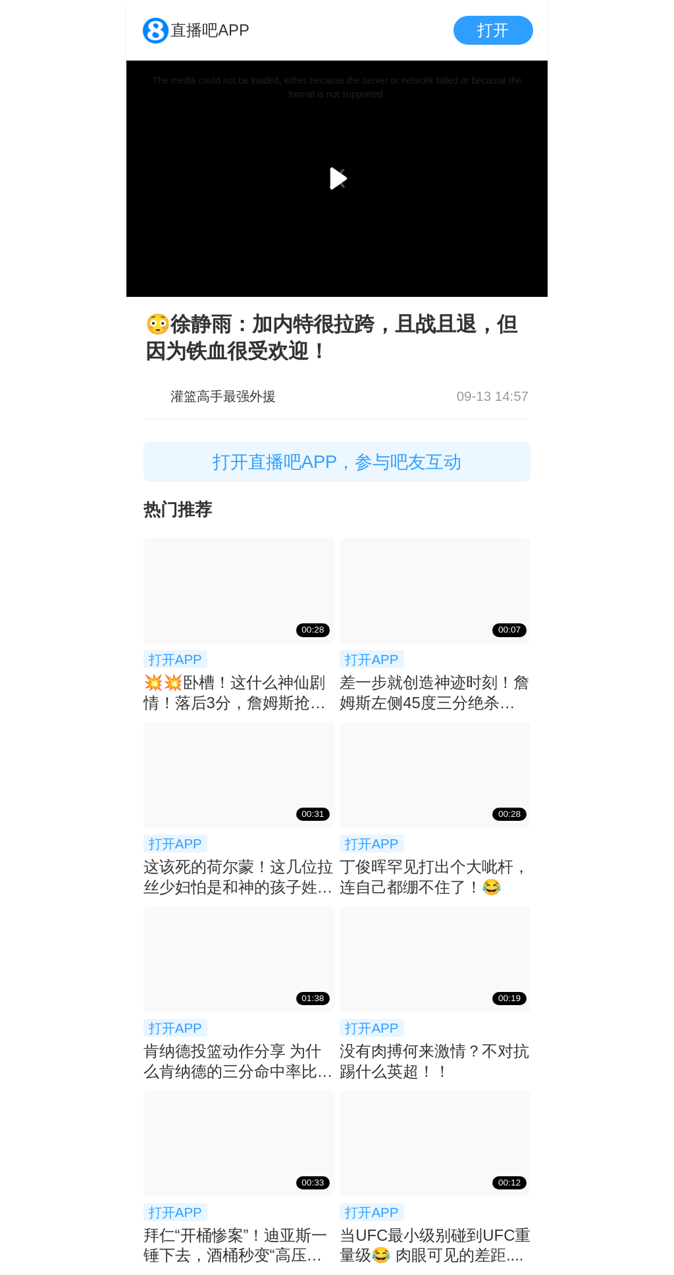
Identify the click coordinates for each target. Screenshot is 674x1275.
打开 (493, 30)
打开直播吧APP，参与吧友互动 (337, 462)
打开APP (175, 659)
